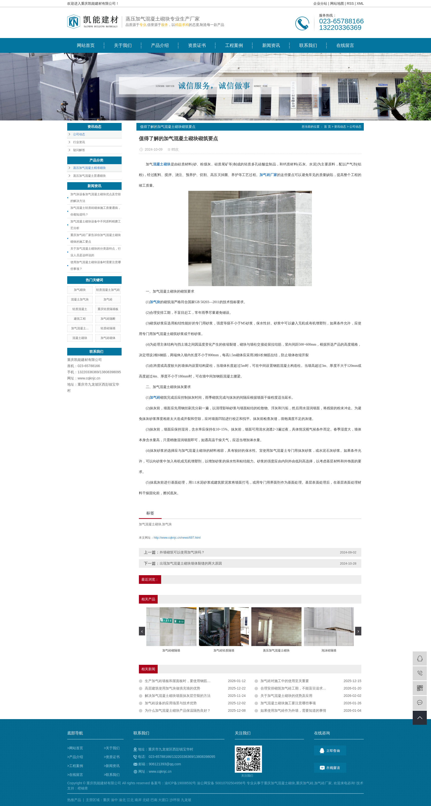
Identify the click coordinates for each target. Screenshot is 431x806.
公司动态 (79, 134)
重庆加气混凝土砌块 (279, 783)
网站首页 (86, 45)
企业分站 (320, 3)
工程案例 (234, 45)
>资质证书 (112, 757)
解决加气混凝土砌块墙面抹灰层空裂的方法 (178, 696)
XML (360, 3)
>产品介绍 (75, 757)
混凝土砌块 (79, 338)
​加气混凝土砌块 (150, 524)
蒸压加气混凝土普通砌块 (89, 175)
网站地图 (337, 3)
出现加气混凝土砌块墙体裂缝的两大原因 (191, 563)
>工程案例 (75, 766)
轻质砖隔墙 (108, 328)
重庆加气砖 (304, 783)
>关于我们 (112, 748)
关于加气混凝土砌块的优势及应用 (286, 696)
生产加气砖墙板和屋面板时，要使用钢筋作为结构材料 (186, 681)
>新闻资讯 (112, 766)
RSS (350, 3)
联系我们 (308, 45)
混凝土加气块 (80, 299)
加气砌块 (80, 290)
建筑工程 (80, 318)
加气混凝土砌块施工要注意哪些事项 (288, 703)
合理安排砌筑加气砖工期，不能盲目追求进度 (295, 688)
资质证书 (197, 45)
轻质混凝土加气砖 (108, 290)
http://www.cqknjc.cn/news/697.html (177, 537)
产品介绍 (160, 45)
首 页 (327, 126)
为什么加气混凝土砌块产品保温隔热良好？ (178, 710)
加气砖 (108, 299)
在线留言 (345, 45)
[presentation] (142, 631)
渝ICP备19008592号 (180, 783)
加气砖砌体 (108, 338)
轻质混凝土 (79, 309)
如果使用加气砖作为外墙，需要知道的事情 (293, 710)
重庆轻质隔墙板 (108, 309)
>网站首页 (75, 748)
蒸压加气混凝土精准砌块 (89, 168)
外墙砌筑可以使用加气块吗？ (182, 552)
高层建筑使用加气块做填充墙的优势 (172, 688)
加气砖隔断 (108, 318)
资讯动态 (340, 126)
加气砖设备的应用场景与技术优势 (171, 703)
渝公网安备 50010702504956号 (221, 783)
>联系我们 (112, 775)
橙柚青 (83, 788)
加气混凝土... (79, 328)
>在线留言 (75, 775)
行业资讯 (79, 142)
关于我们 (123, 45)
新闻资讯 (271, 45)
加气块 (167, 524)
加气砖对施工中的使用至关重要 (284, 681)
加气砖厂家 (323, 783)
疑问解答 (79, 150)
